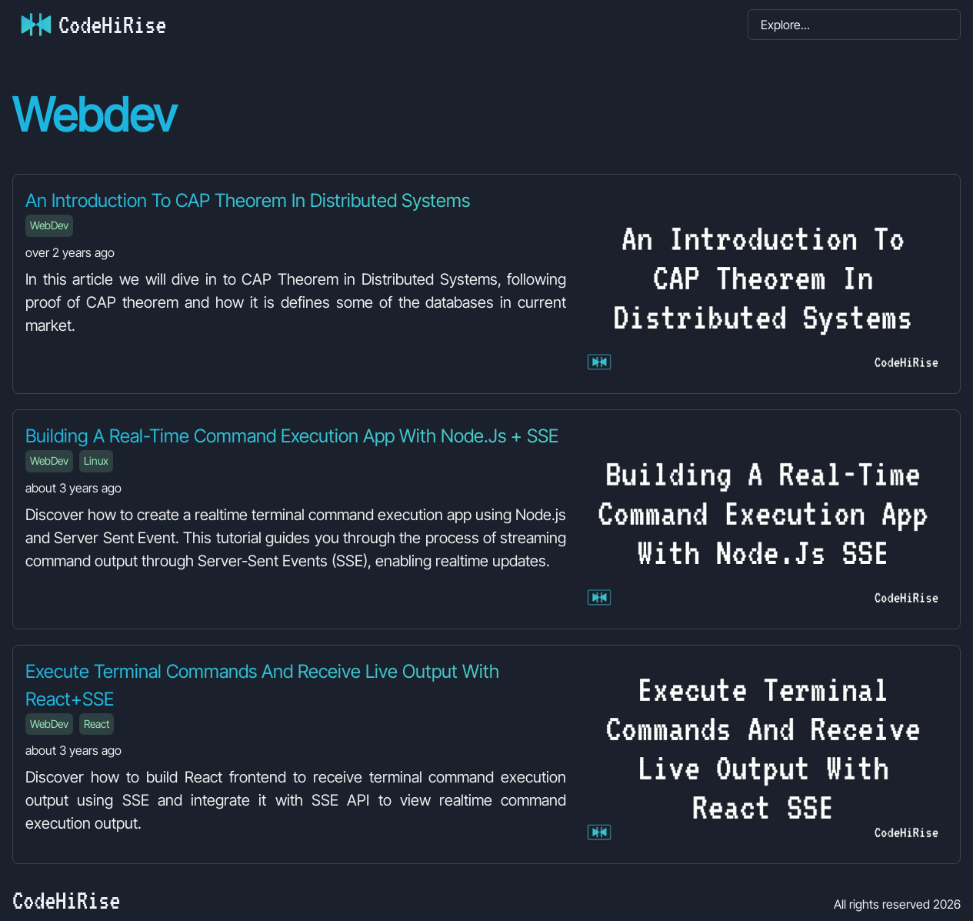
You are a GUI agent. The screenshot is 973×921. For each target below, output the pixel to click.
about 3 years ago (73, 488)
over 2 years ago (70, 252)
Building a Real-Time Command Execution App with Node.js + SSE (291, 436)
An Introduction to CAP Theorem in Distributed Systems (247, 200)
